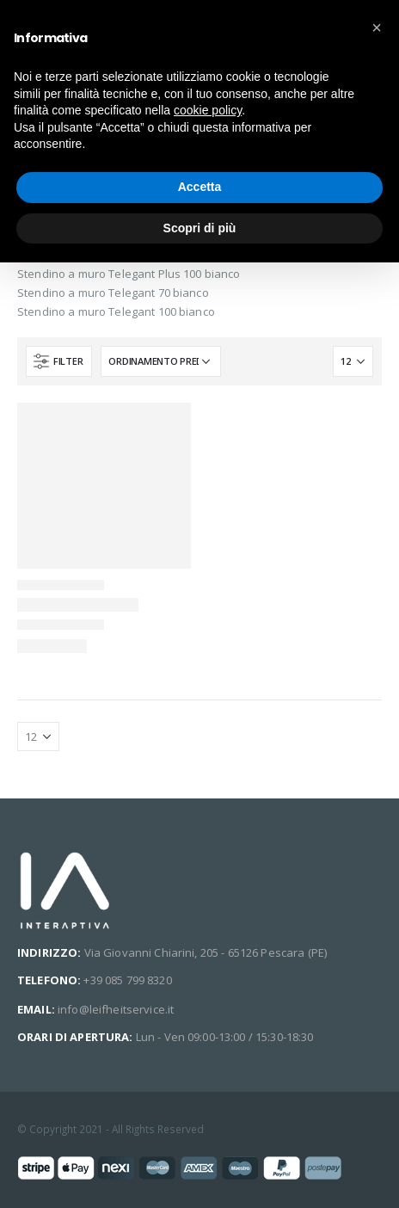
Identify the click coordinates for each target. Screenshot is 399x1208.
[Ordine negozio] (161, 361)
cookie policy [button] (208, 110)
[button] (376, 27)
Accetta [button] (200, 187)
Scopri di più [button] (199, 228)
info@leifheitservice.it (116, 1009)
